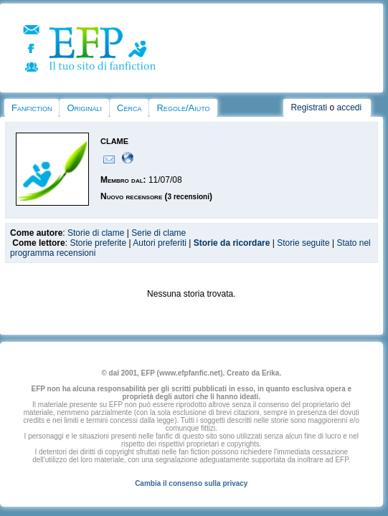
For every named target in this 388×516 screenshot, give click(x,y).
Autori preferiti (159, 243)
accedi (348, 107)
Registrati (308, 107)
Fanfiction (31, 107)
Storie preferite (98, 243)
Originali (84, 107)
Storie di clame (95, 233)
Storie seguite (303, 243)
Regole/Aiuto (182, 107)
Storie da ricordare (232, 243)
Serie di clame (158, 233)
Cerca (129, 107)
